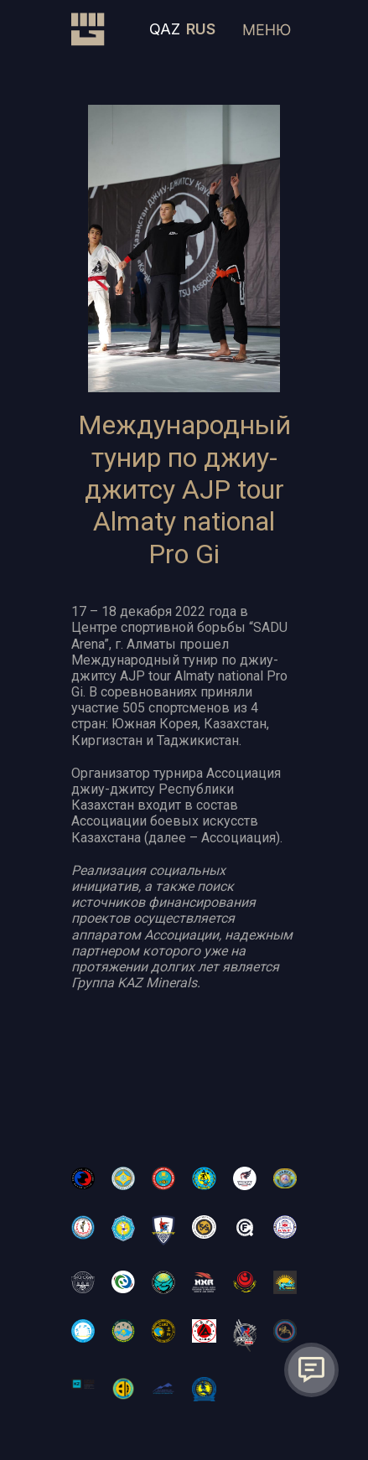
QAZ (164, 29)
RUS (200, 29)
